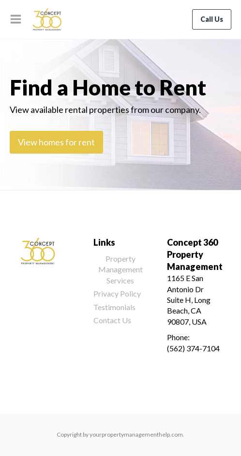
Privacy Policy (117, 293)
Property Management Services (120, 269)
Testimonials (114, 307)
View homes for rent (56, 142)
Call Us (211, 19)
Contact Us (112, 320)
